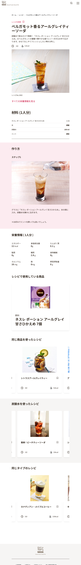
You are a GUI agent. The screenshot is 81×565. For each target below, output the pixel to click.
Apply (71, 4)
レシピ (21, 15)
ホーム (14, 15)
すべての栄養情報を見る (23, 101)
